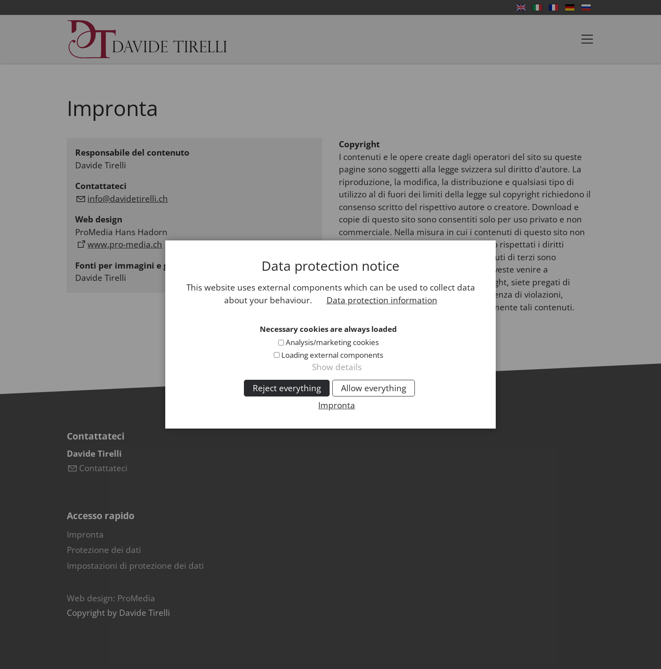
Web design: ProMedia (111, 598)
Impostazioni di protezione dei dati (135, 565)
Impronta (85, 534)
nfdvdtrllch (127, 198)
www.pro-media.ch (124, 244)
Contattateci (103, 468)
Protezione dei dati (104, 550)
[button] (587, 39)
